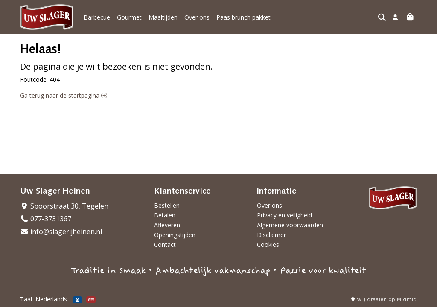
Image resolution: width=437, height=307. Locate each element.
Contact (165, 244)
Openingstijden (174, 235)
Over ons (197, 17)
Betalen (164, 215)
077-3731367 (45, 218)
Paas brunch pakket (243, 17)
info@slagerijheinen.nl (61, 231)
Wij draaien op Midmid (384, 299)
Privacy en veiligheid (284, 215)
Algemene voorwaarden (290, 225)
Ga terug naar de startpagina (63, 95)
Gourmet (129, 17)
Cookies (268, 244)
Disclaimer (271, 235)
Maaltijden (163, 17)
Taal (26, 299)
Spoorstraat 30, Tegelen (64, 206)
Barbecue (97, 17)
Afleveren (167, 225)
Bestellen (167, 205)
